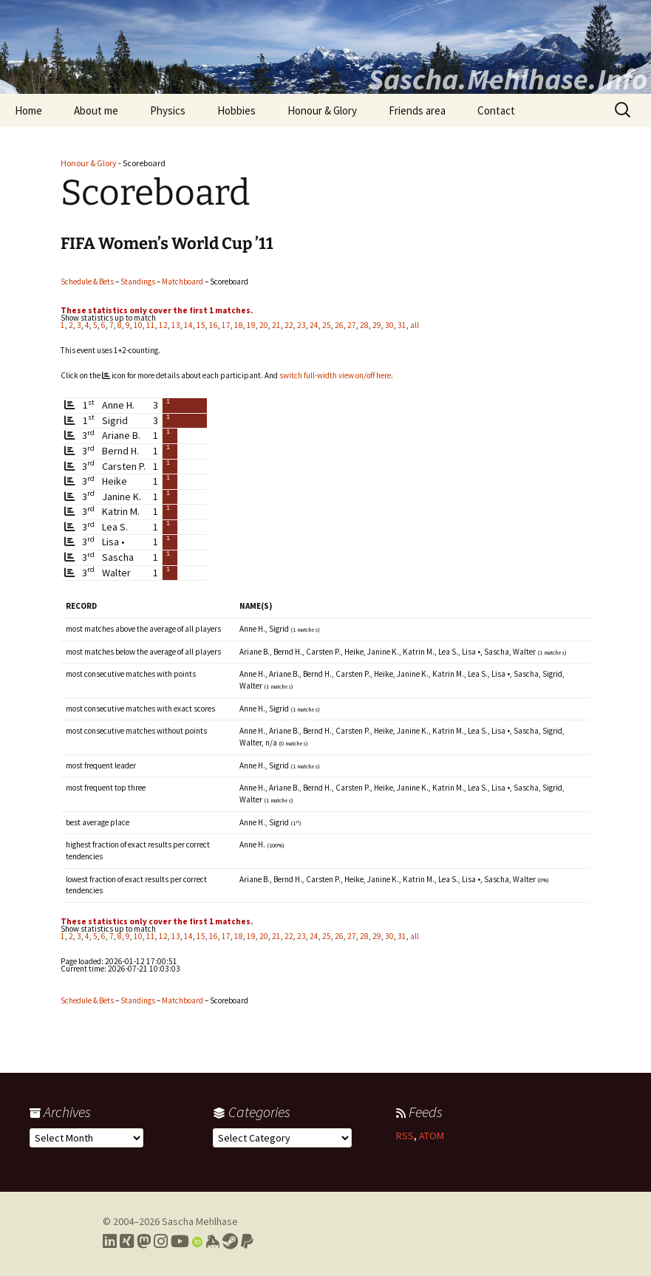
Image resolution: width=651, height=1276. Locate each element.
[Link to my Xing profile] (127, 1241)
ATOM (431, 1135)
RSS (405, 1135)
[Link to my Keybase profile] (212, 1241)
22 (288, 325)
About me (96, 110)
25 (326, 325)
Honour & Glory (322, 110)
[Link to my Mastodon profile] (144, 1241)
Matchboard (182, 281)
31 (402, 325)
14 (188, 325)
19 (251, 325)
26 (339, 325)
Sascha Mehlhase (200, 1221)
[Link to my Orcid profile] (197, 1241)
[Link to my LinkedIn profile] (110, 1241)
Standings (137, 281)
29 (376, 325)
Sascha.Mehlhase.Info (507, 79)
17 (226, 325)
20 (263, 325)
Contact (496, 110)
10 (138, 325)
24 (314, 325)
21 (276, 325)
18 (238, 325)
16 (213, 325)
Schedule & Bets (87, 281)
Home (28, 110)
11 (150, 325)
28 (364, 325)
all (414, 325)
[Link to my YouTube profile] (180, 1241)
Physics (167, 110)
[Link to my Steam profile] (230, 1241)
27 (351, 325)
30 (389, 325)
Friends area (417, 110)
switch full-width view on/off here (335, 375)
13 (175, 325)
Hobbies (236, 110)
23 (301, 325)
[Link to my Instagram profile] (161, 1241)
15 (201, 325)
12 (163, 325)
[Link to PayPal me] (247, 1241)
